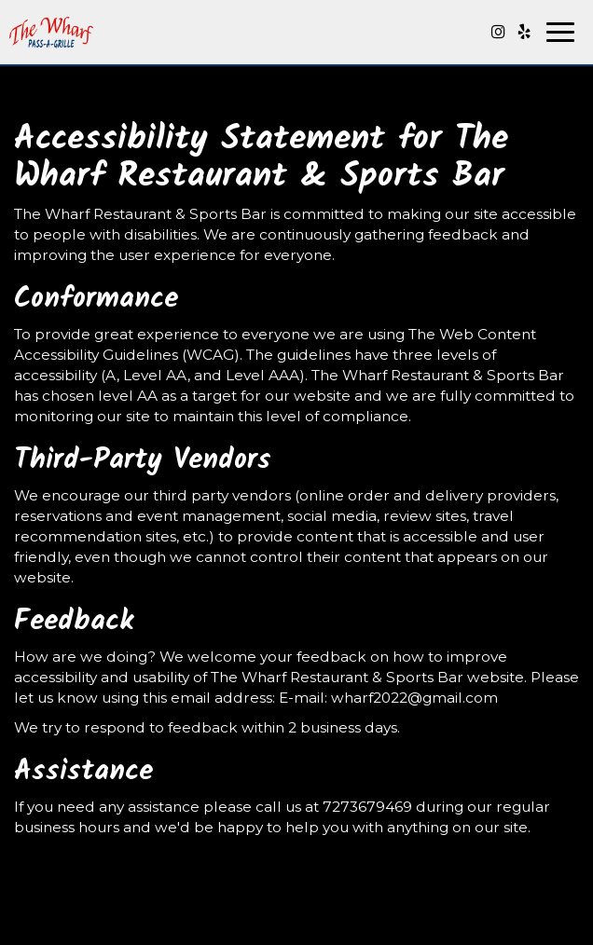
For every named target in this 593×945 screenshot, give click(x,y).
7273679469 (367, 806)
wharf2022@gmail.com (414, 697)
